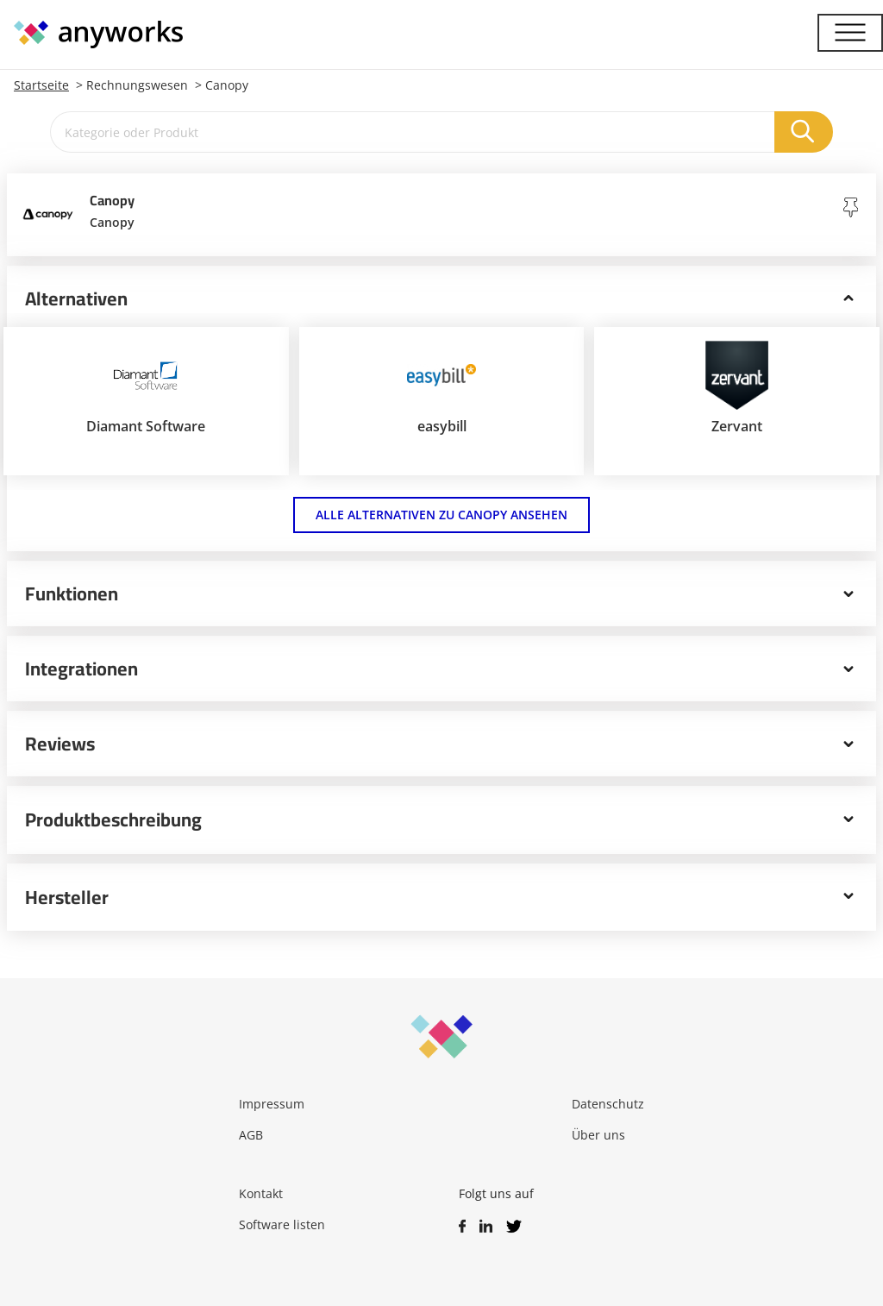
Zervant (736, 426)
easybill (442, 426)
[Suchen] (803, 132)
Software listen (282, 1224)
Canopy (226, 85)
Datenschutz (608, 1104)
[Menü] (850, 33)
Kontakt (261, 1193)
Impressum (271, 1104)
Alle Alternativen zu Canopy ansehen (441, 514)
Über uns (598, 1135)
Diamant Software (145, 426)
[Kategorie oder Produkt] (412, 132)
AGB (251, 1135)
